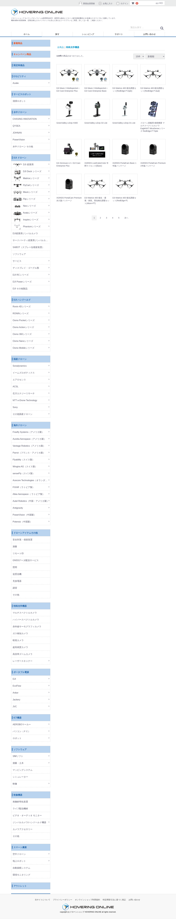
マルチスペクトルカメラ (25, 613)
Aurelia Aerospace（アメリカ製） (29, 439)
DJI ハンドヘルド (22, 300)
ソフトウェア (19, 254)
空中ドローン (19, 854)
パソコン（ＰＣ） (21, 731)
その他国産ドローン (22, 414)
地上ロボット (19, 861)
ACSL (15, 387)
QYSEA (16, 126)
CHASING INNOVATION (25, 119)
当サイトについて (42, 900)
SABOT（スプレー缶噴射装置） (28, 247)
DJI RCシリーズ (21, 275)
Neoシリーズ (24, 206)
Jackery (16, 700)
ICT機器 (17, 718)
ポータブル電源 (21, 672)
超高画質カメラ (20, 647)
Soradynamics (20, 366)
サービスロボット (22, 94)
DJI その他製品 (20, 289)
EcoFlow (17, 686)
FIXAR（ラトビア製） (24, 487)
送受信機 (17, 574)
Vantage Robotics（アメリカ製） (29, 446)
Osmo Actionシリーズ (23, 327)
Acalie (16, 83)
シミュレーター (20, 777)
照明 (15, 567)
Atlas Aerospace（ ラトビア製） (29, 494)
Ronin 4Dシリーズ (22, 307)
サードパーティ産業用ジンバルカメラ (31, 240)
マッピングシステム (22, 770)
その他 (16, 595)
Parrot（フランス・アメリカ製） (29, 453)
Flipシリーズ (24, 199)
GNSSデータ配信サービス (26, 560)
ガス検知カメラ (20, 633)
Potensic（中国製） (22, 522)
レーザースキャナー (22, 661)
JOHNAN (17, 133)
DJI (14, 679)
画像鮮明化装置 (20, 802)
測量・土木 (18, 763)
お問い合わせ (149, 34)
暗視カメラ (18, 640)
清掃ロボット (19, 101)
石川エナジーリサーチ (24, 393)
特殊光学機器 (20, 606)
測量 (15, 546)
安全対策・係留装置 (22, 540)
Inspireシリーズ (25, 219)
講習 (15, 588)
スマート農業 (20, 847)
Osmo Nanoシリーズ (23, 341)
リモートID (18, 553)
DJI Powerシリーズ (22, 282)
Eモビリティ (19, 76)
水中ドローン (20, 112)
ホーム (27, 34)
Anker (15, 693)
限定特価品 (18, 65)
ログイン (122, 3)
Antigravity (18, 508)
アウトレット (20, 886)
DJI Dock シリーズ (27, 171)
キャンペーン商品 (22, 54)
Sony (15, 407)
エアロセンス (19, 380)
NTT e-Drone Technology (25, 400)
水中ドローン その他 (23, 147)
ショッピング (88, 34)
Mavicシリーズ (25, 192)
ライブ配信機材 (20, 809)
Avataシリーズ (25, 213)
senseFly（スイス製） (24, 473)
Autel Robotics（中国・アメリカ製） (31, 501)
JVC (15, 706)
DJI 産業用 (23, 164)
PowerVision (19, 140)
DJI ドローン (19, 158)
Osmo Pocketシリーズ (24, 320)
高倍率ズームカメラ (22, 654)
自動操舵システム (21, 868)
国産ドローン (20, 359)
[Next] (126, 218)
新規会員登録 (86, 3)
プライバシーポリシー (62, 900)
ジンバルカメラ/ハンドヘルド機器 (29, 822)
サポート (119, 34)
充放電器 (17, 581)
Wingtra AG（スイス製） (25, 466)
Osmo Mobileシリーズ (23, 348)
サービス (17, 261)
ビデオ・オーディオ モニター (27, 815)
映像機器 (17, 795)
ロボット (17, 738)
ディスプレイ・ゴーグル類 (26, 268)
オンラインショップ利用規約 (87, 900)
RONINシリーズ (21, 313)
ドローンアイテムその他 (25, 533)
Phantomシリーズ (27, 226)
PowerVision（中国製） (24, 515)
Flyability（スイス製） (23, 460)
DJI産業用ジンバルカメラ (25, 233)
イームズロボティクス (24, 373)
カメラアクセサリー (22, 829)
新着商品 (17, 43)
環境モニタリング (21, 875)
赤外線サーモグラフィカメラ (27, 626)
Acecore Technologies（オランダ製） (31, 480)
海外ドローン (20, 425)
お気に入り (105, 3)
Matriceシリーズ (26, 178)
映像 (15, 784)
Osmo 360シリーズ (22, 334)
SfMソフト (18, 756)
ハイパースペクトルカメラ (26, 620)
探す (57, 34)
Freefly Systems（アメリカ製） (28, 432)
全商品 (60, 47)
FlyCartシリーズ (26, 185)
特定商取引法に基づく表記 (114, 900)
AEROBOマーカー (22, 724)
